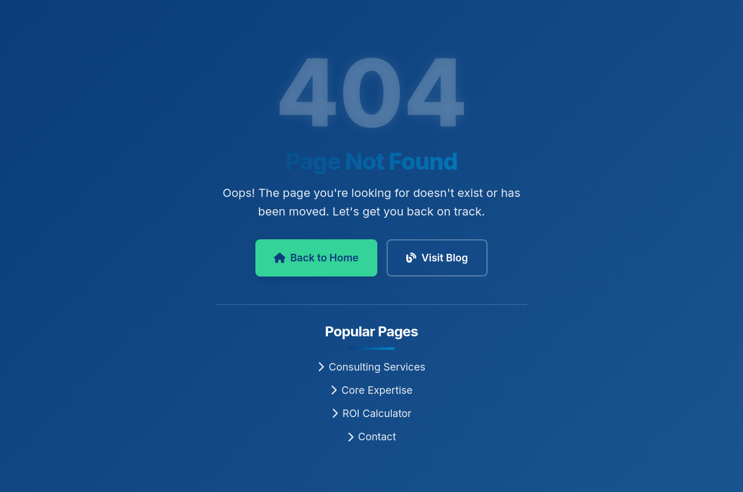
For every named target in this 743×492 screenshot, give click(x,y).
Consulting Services (371, 367)
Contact (371, 436)
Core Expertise (371, 390)
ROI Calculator (371, 413)
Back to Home (316, 258)
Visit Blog (437, 258)
